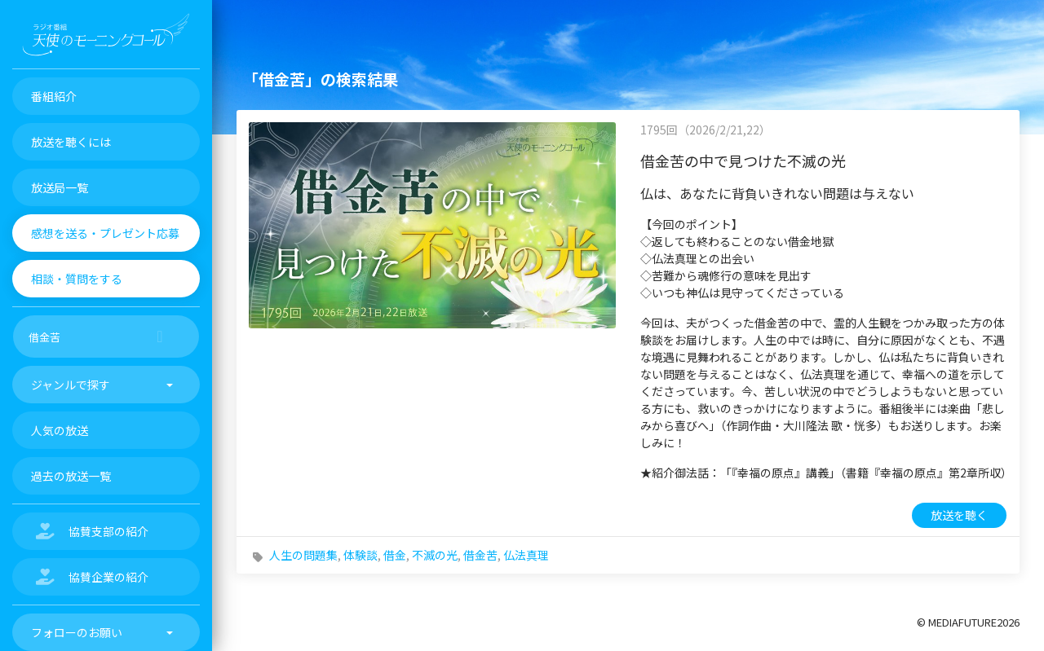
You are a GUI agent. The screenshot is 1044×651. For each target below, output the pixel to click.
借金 (394, 555)
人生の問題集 (303, 555)
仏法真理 (526, 555)
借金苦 (480, 555)
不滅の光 (435, 555)
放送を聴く (959, 515)
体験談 (360, 555)
